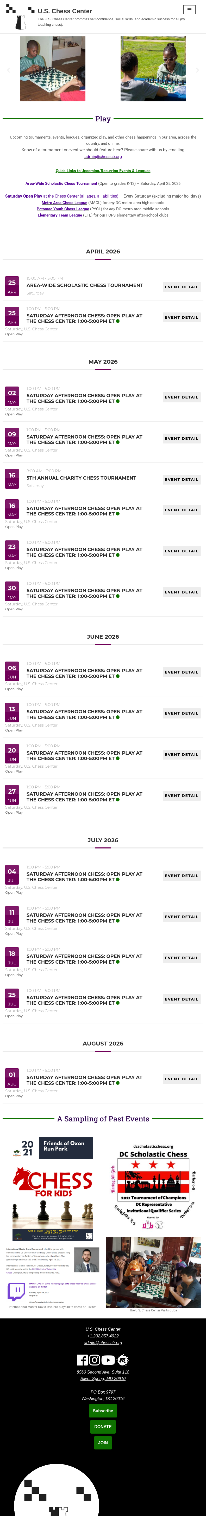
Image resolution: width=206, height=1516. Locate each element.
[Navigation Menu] (189, 9)
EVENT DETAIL (181, 287)
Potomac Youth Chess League (61, 211)
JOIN (103, 1452)
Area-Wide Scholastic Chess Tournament (85, 289)
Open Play (14, 338)
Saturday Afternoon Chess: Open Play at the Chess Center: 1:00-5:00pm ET (84, 322)
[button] (8, 70)
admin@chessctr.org (103, 157)
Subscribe (103, 1421)
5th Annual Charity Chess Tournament (81, 483)
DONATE (102, 1436)
